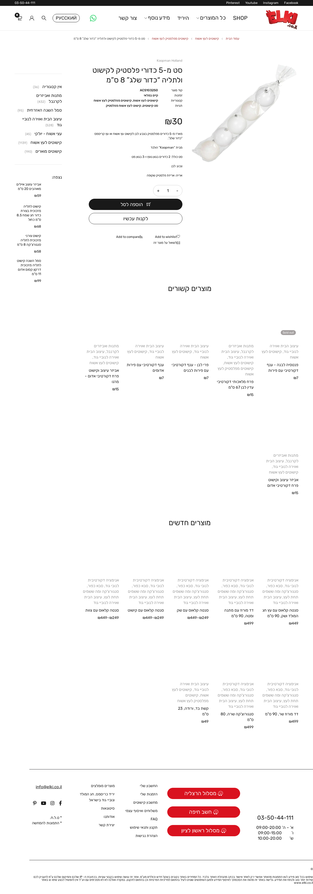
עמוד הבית (232, 38)
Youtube (251, 3)
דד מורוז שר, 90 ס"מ (281, 714)
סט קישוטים (150, 105)
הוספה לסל (132, 204)
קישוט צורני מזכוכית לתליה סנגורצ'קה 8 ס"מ (29, 240)
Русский (66, 18)
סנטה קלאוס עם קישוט (146, 610)
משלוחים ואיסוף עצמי (141, 811)
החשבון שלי (148, 786)
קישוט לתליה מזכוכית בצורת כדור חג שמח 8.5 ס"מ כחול (29, 213)
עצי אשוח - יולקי (48, 133)
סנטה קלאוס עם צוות (102, 610)
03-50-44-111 (25, 3)
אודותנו (109, 816)
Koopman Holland (169, 60)
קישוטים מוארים (48, 151)
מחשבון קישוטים (145, 802)
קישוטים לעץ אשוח (207, 38)
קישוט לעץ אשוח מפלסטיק (123, 105)
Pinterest (233, 3)
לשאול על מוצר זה (165, 242)
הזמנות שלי (148, 794)
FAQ (154, 819)
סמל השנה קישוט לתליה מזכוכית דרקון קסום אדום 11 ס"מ (29, 267)
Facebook (291, 3)
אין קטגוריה (52, 86)
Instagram (271, 3)
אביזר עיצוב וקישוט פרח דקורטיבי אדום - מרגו (102, 376)
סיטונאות (108, 808)
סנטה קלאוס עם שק (193, 610)
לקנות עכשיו (135, 218)
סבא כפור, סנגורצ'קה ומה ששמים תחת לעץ (280, 591)
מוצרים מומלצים (103, 786)
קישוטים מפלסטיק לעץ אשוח (170, 38)
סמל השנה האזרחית (44, 110)
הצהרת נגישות (146, 836)
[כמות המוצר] (167, 190)
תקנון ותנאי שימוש (143, 827)
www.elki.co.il (303, 882)
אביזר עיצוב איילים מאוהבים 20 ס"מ (28, 186)
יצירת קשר (107, 825)
